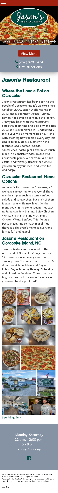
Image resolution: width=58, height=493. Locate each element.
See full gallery (11, 417)
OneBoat (18, 479)
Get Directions (30, 66)
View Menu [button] (29, 53)
